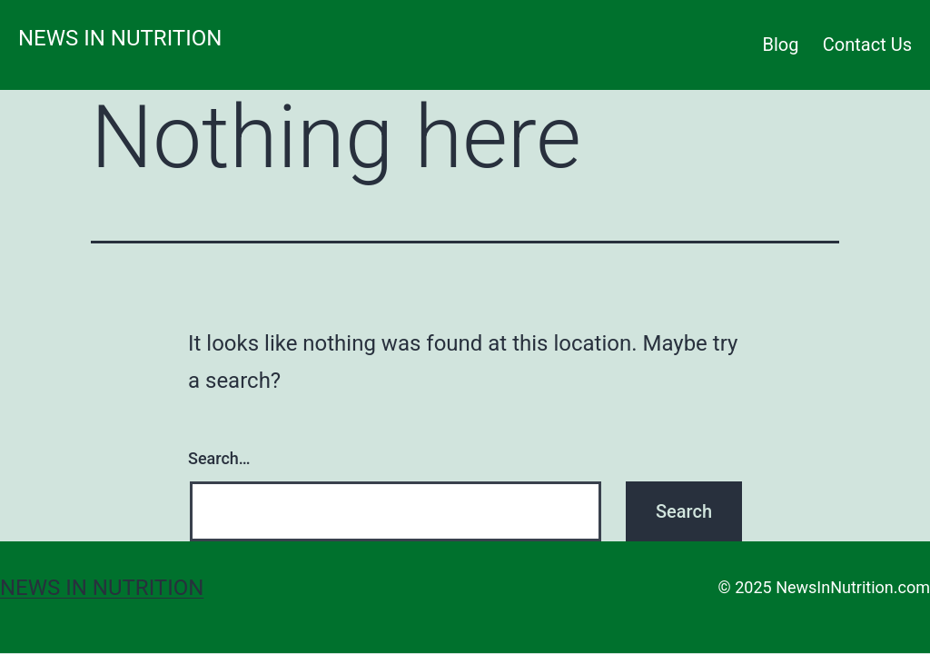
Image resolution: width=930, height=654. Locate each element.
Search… (219, 458)
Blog (781, 44)
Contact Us (867, 44)
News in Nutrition (120, 38)
